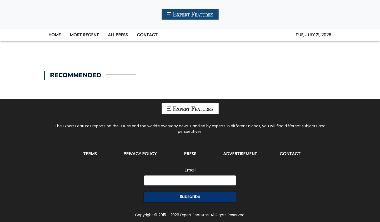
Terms (90, 154)
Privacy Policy (140, 154)
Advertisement (240, 154)
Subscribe (190, 197)
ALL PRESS (118, 35)
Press (190, 154)
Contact (290, 154)
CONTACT (147, 35)
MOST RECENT (84, 35)
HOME (54, 35)
